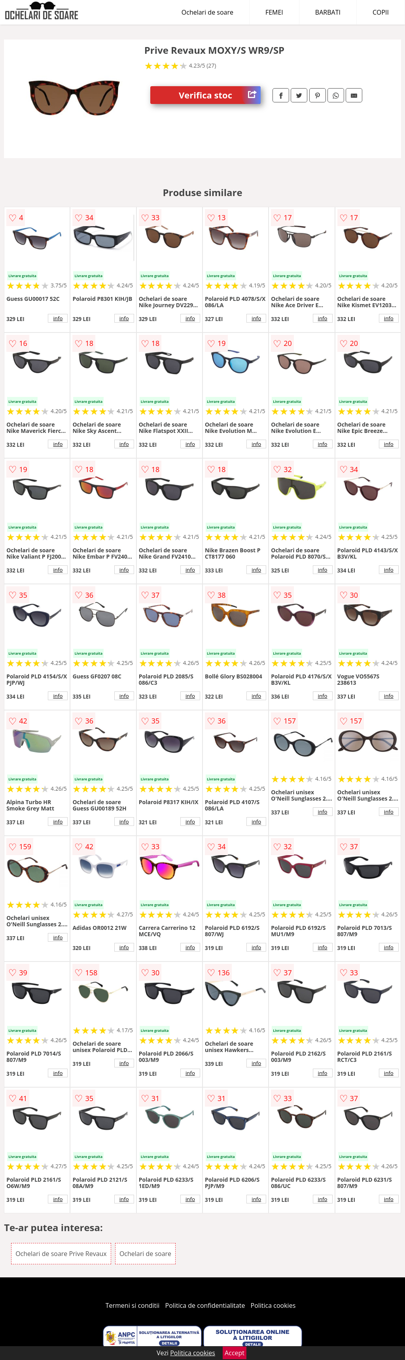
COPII (381, 12)
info (57, 318)
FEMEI (274, 12)
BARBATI (328, 12)
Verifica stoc (220, 95)
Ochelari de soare (207, 12)
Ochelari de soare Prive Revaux (61, 1253)
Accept (234, 1353)
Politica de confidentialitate (205, 1305)
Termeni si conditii (133, 1305)
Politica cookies (273, 1305)
